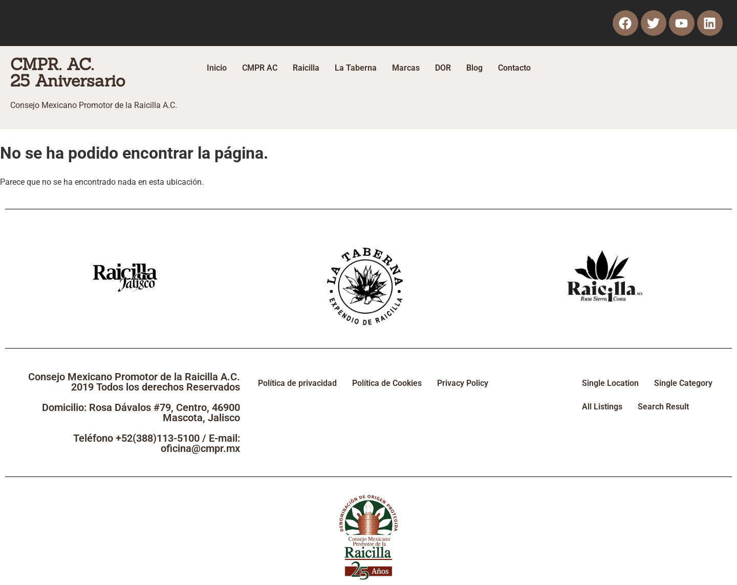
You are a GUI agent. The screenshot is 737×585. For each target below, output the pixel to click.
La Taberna (356, 68)
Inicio (217, 68)
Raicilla (306, 68)
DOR (443, 68)
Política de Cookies (387, 383)
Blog (474, 68)
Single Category (683, 383)
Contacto (514, 68)
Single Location (610, 383)
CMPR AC (259, 68)
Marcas (406, 68)
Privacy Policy (462, 383)
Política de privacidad (297, 383)
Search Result (663, 406)
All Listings (602, 406)
